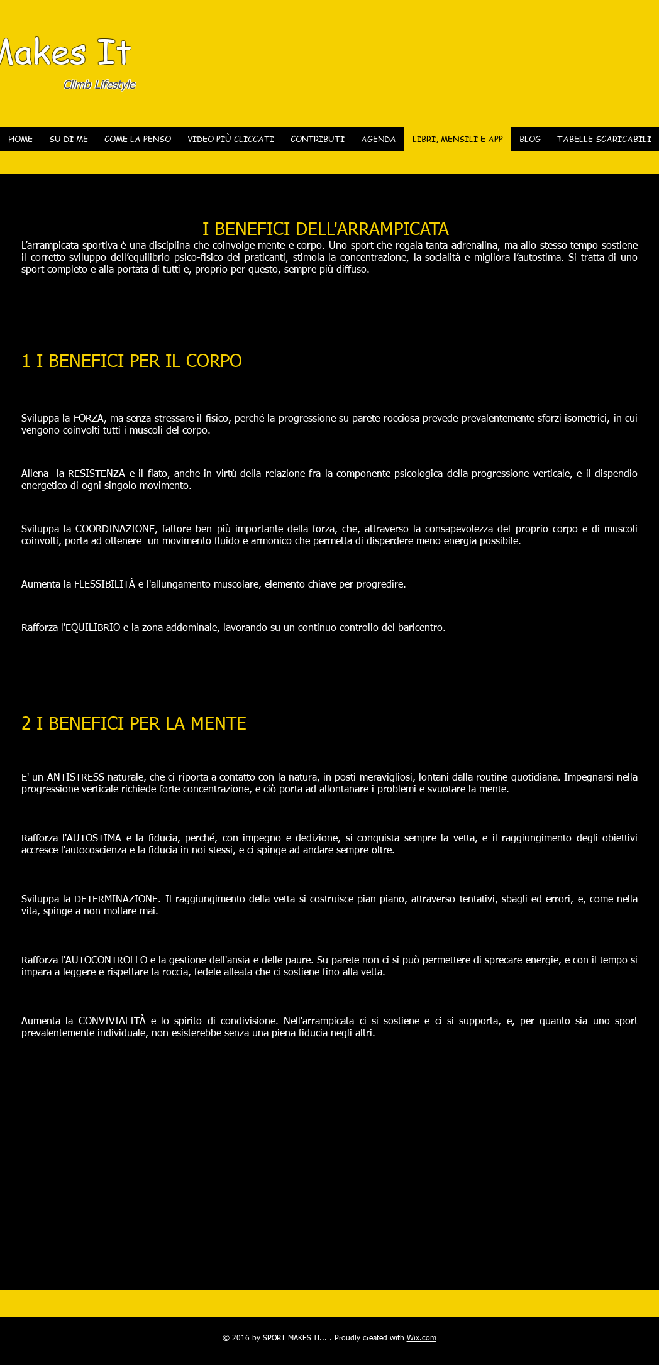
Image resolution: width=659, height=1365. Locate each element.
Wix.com (421, 1338)
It (114, 50)
